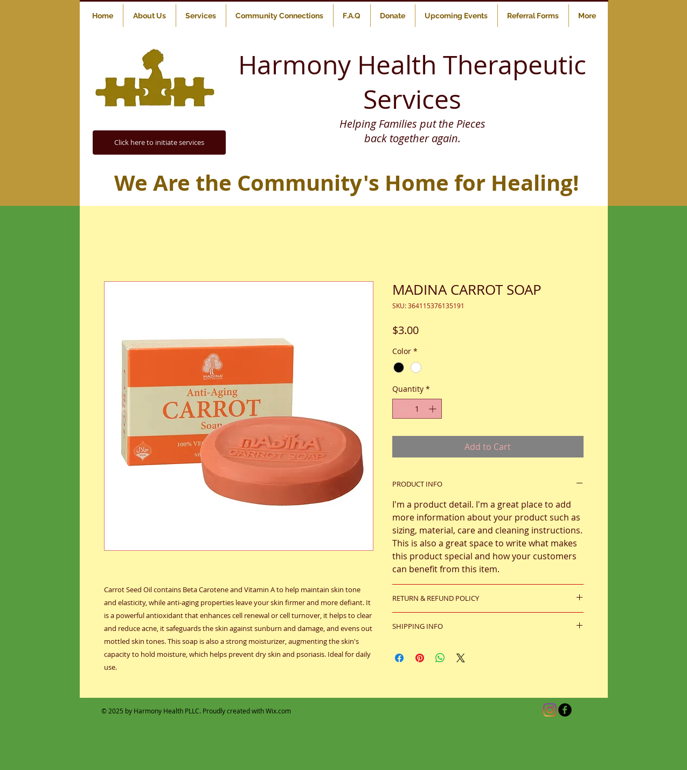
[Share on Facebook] (399, 657)
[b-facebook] (565, 710)
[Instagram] (550, 710)
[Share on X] (460, 657)
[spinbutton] (417, 408)
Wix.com (278, 710)
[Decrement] (400, 408)
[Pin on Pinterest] (419, 657)
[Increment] (433, 408)
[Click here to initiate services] (159, 142)
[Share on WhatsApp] (440, 657)
